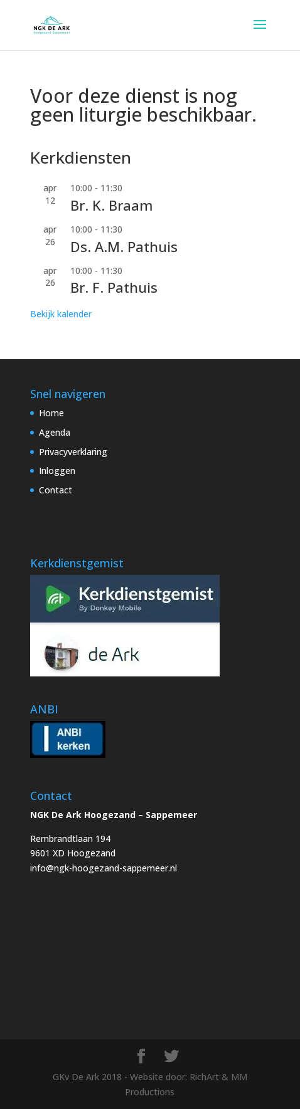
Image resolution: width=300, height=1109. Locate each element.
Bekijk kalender (61, 314)
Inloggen (57, 470)
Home (51, 413)
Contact (55, 490)
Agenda (54, 432)
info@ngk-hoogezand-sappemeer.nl (103, 868)
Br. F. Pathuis (114, 287)
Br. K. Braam (111, 205)
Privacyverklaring (73, 452)
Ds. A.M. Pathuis (124, 246)
